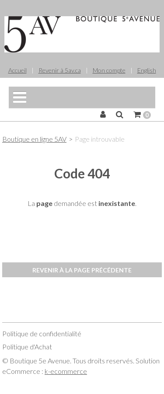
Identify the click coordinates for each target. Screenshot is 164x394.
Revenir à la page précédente (82, 270)
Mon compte (109, 70)
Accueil (17, 70)
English (146, 70)
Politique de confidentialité (41, 333)
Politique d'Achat (27, 346)
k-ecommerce (66, 371)
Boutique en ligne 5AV (34, 139)
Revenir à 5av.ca (59, 70)
